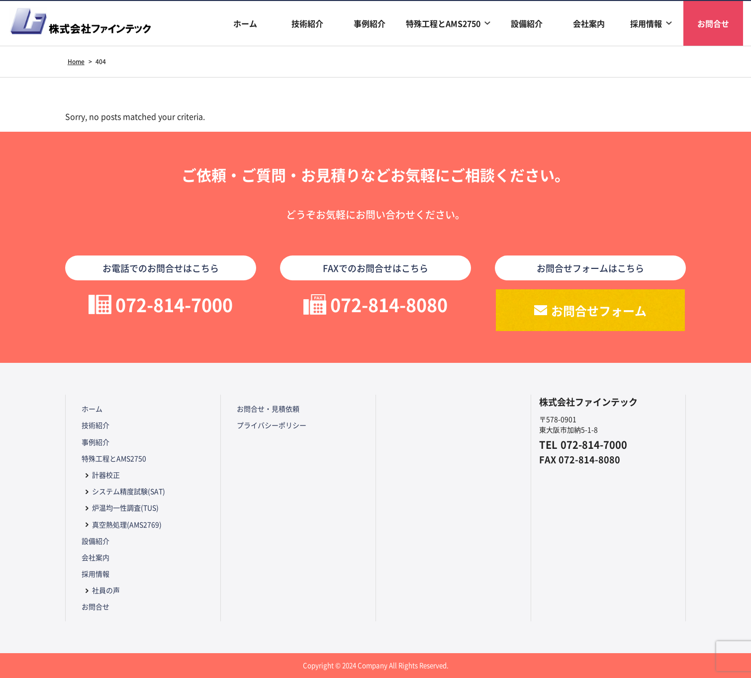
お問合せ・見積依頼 (268, 409)
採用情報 (646, 23)
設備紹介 (527, 23)
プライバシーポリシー (271, 425)
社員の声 (106, 590)
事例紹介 (369, 23)
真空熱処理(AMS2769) (127, 524)
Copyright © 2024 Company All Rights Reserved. (376, 665)
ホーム (245, 23)
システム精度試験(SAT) (128, 491)
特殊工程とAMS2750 (443, 23)
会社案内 (589, 23)
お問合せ (713, 23)
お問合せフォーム (599, 310)
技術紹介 (307, 23)
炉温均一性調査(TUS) (125, 507)
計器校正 (106, 475)
